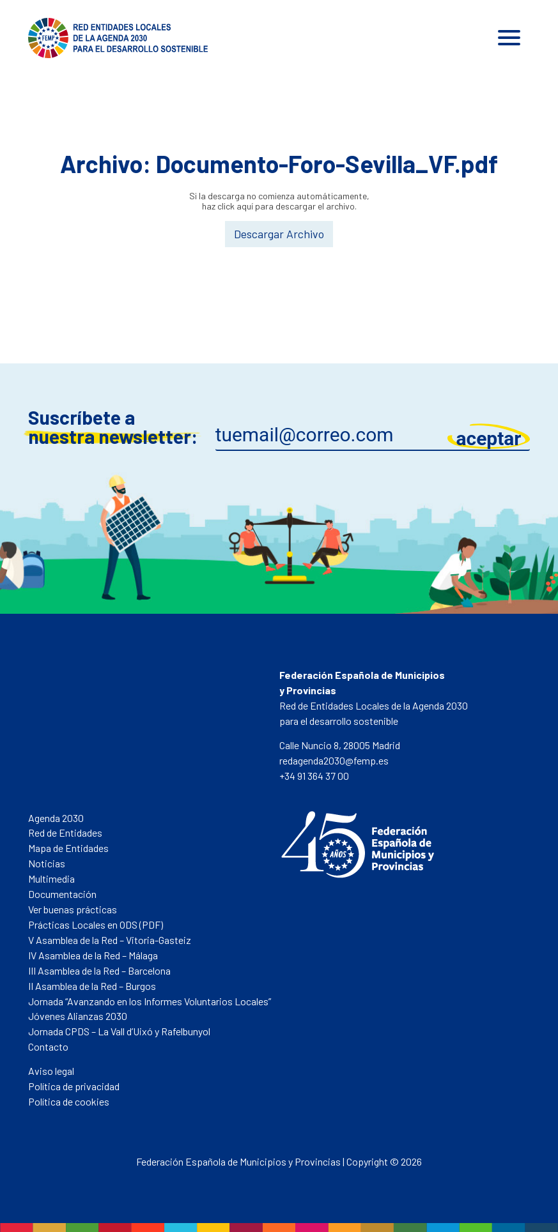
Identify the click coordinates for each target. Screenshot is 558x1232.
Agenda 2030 (56, 818)
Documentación (62, 894)
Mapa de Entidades (68, 848)
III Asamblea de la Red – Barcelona (99, 970)
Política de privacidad (74, 1086)
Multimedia (51, 878)
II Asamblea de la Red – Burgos (92, 986)
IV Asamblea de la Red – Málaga (93, 955)
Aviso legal (51, 1071)
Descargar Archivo (279, 234)
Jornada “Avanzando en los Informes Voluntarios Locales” (149, 1001)
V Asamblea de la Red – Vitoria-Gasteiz (109, 940)
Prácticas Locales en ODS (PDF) (95, 924)
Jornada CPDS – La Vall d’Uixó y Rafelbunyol (119, 1031)
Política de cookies (68, 1101)
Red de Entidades (65, 832)
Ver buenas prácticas (72, 909)
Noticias (46, 863)
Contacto (48, 1046)
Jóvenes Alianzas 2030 (77, 1016)
